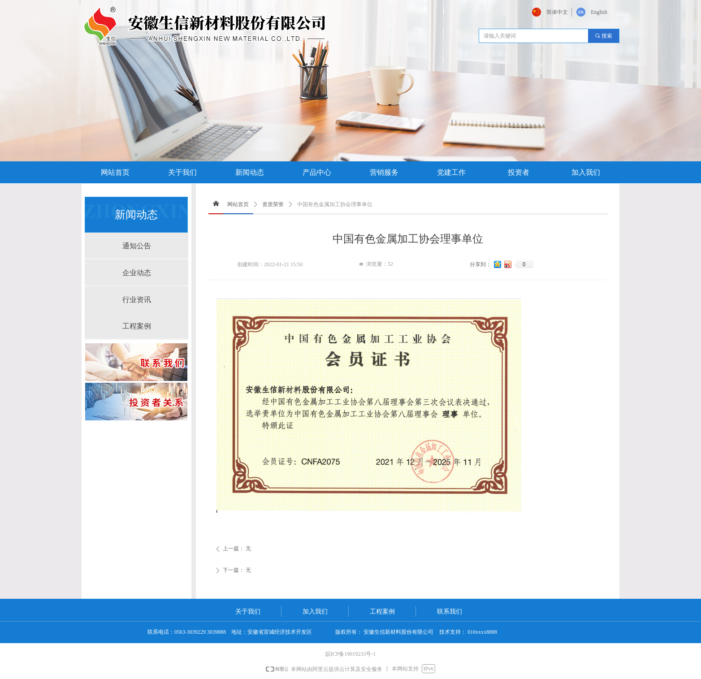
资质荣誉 (273, 204)
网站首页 (238, 204)
